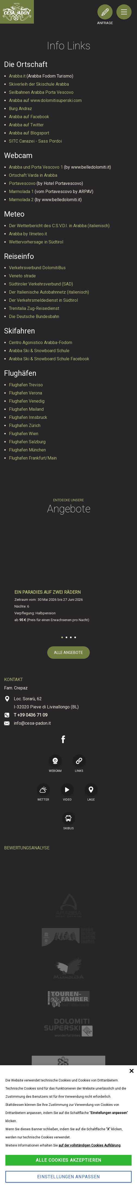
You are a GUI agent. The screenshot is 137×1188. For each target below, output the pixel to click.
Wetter (43, 792)
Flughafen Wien (23, 433)
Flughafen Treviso (26, 384)
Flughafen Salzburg (27, 441)
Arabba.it (18, 76)
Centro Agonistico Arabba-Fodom (40, 342)
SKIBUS (68, 821)
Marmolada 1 (22, 191)
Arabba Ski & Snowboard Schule (39, 350)
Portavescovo (23, 183)
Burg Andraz (20, 108)
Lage (91, 792)
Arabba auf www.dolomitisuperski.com (45, 100)
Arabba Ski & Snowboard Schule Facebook (49, 358)
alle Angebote (68, 652)
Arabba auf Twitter (26, 124)
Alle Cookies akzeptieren (68, 1160)
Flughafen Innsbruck (28, 417)
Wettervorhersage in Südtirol (36, 242)
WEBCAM (55, 763)
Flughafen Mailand (26, 409)
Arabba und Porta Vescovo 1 (36, 167)
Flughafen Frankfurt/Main (33, 458)
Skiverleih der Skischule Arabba (39, 84)
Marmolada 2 (22, 199)
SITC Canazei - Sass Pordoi (35, 141)
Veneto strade (22, 275)
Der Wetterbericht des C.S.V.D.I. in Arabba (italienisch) (59, 225)
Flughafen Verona (25, 393)
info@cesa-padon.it (32, 723)
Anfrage (105, 23)
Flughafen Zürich (24, 425)
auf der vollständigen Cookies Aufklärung (89, 1145)
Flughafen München (27, 449)
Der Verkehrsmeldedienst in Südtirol (43, 300)
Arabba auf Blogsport (29, 133)
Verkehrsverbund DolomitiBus (37, 267)
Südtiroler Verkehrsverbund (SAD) (41, 284)
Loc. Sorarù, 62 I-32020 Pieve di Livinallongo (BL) (46, 702)
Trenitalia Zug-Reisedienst (34, 308)
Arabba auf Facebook (29, 116)
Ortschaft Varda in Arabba (33, 175)
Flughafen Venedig (26, 401)
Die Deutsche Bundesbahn (34, 316)
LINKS (79, 763)
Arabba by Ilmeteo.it (28, 233)
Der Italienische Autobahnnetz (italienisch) (49, 292)
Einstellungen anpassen (68, 1176)
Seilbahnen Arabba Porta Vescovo (41, 92)
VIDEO (67, 792)
